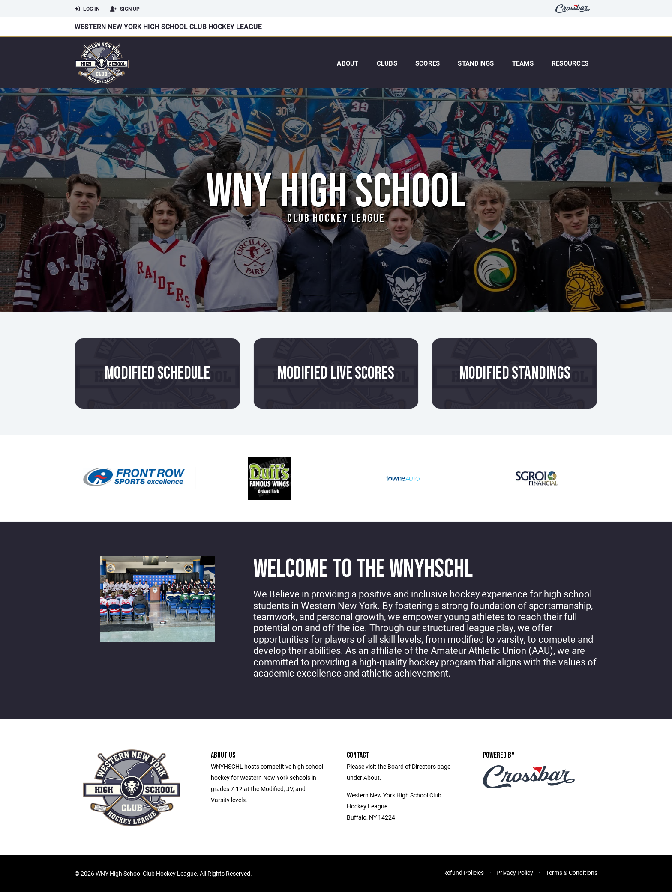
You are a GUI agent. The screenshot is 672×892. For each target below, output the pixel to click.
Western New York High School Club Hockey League (168, 26)
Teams (523, 63)
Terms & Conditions (571, 872)
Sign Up (125, 9)
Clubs (387, 63)
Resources (570, 63)
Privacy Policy (514, 872)
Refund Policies (463, 872)
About (347, 63)
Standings (476, 63)
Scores (427, 63)
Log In (87, 9)
